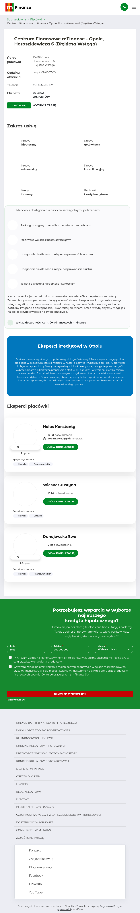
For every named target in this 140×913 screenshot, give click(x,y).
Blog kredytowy (29, 791)
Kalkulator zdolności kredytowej (43, 730)
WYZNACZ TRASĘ (44, 105)
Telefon (59, 646)
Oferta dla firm (28, 776)
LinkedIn (35, 884)
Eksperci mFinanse (30, 768)
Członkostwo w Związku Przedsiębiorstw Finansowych (59, 814)
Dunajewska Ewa (59, 536)
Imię (13, 646)
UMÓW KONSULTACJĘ (61, 446)
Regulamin (106, 906)
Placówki (36, 19)
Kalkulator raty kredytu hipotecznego (46, 722)
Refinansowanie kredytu (35, 738)
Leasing (22, 784)
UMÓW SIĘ (19, 105)
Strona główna (16, 19)
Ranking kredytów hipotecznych (41, 745)
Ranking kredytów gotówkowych (42, 761)
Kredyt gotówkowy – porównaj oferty (46, 753)
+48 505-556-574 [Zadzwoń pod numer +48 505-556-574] (43, 85)
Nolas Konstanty (59, 426)
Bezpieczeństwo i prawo (35, 807)
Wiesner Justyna (59, 485)
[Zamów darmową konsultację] (124, 7)
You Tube (35, 892)
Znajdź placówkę (40, 859)
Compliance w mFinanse (34, 830)
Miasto (102, 646)
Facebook (35, 875)
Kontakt (22, 799)
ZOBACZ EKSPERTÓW (41, 94)
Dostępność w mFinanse (34, 822)
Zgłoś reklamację (30, 837)
